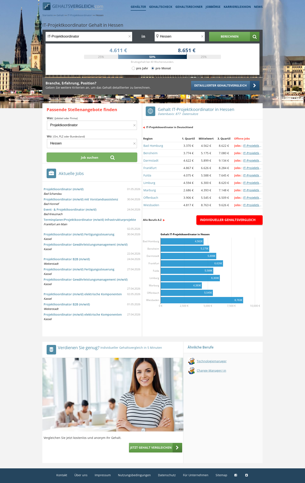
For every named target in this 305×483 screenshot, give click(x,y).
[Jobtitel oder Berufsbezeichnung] (89, 36)
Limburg (149, 183)
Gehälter (138, 7)
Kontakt (61, 475)
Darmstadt (150, 160)
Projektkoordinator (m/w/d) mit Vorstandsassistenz (81, 199)
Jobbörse (213, 7)
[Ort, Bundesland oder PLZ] (180, 36)
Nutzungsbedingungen (134, 475)
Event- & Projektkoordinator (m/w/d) (70, 209)
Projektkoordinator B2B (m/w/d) (67, 259)
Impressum (103, 475)
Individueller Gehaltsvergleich (227, 220)
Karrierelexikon (237, 7)
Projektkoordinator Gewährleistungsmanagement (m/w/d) (86, 244)
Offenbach (150, 198)
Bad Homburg (153, 146)
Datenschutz (167, 475)
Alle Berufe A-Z (152, 220)
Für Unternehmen (195, 475)
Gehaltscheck (160, 7)
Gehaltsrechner (188, 7)
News (258, 7)
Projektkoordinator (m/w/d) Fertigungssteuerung (79, 234)
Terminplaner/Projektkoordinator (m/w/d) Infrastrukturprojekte (90, 220)
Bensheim (150, 153)
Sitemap (221, 475)
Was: (62, 118)
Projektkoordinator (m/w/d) (63, 189)
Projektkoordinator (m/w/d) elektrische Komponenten (83, 294)
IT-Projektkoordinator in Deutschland (169, 127)
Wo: (66, 136)
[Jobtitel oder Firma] (92, 125)
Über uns (80, 475)
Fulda (147, 175)
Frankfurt (150, 168)
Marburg (149, 190)
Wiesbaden (151, 205)
